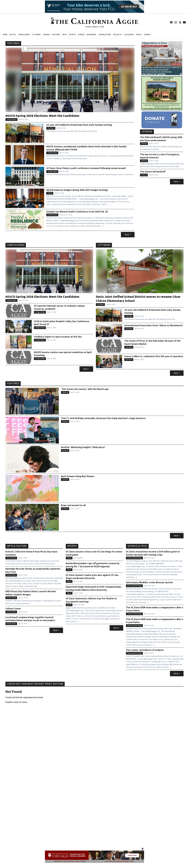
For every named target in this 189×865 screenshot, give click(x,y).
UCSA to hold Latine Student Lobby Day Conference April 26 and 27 (61, 323)
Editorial (144, 161)
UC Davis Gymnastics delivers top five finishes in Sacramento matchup (91, 600)
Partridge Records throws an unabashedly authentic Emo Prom (33, 570)
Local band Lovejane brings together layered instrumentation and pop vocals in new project (30, 619)
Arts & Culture (17, 546)
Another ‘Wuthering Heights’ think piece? (83, 447)
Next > (128, 234)
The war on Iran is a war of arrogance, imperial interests (160, 156)
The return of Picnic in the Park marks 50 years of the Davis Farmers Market (152, 342)
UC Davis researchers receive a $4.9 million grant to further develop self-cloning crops (153, 553)
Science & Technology (134, 558)
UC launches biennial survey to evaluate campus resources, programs (59, 307)
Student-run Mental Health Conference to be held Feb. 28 (77, 211)
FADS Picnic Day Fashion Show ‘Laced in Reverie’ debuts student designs (30, 593)
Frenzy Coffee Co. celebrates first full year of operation (153, 356)
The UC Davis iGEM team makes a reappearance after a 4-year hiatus (154, 609)
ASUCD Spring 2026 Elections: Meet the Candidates (42, 115)
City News (50, 128)
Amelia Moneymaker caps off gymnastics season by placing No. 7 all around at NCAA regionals (93, 565)
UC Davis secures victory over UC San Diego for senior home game (94, 553)
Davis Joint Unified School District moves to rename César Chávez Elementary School (138, 298)
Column (144, 175)
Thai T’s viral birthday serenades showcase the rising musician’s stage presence (103, 418)
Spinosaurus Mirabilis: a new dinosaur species (149, 582)
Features (13, 383)
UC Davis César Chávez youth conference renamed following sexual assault (86, 168)
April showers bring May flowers (77, 476)
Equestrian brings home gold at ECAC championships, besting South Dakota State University (94, 588)
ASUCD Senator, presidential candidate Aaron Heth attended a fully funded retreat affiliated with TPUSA (86, 148)
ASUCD (49, 193)
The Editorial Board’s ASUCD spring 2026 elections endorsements (161, 139)
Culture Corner (13, 608)
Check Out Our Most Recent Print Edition (35, 684)
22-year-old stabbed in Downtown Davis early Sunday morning (79, 125)
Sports (72, 546)
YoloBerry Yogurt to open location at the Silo (58, 336)
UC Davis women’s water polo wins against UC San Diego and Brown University (92, 577)
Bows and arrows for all (73, 505)
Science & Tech (137, 546)
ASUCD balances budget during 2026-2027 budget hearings (77, 190)
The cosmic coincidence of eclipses (145, 650)
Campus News (11, 119)
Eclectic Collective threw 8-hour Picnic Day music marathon (31, 553)
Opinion (147, 132)
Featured (13, 43)
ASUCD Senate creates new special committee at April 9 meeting (63, 354)
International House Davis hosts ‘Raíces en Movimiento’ (153, 325)
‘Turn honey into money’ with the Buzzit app (85, 389)
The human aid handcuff (152, 171)
